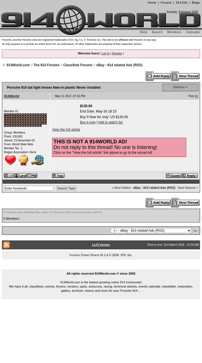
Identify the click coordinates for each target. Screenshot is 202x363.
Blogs (196, 2)
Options (179, 87)
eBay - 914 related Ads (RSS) (119, 65)
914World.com (18, 65)
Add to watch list (110, 122)
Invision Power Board (84, 255)
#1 (196, 96)
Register (117, 53)
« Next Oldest (121, 187)
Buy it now (87, 122)
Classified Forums (78, 65)
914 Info (181, 2)
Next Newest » (188, 187)
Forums (166, 2)
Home (152, 2)
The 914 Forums (46, 65)
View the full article (66, 130)
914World (11, 96)
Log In (105, 53)
